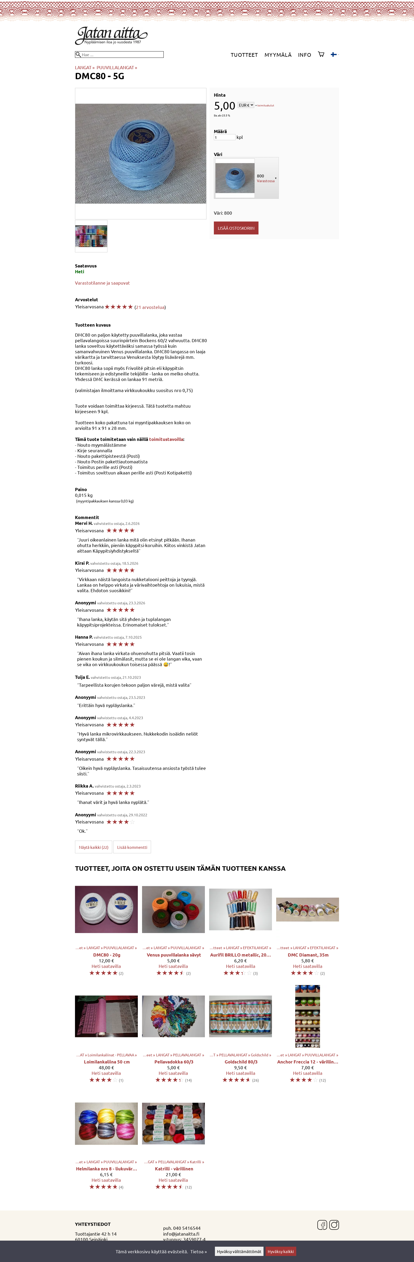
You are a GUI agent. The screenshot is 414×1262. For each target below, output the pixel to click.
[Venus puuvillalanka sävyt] (173, 929)
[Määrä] (225, 137)
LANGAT (85, 67)
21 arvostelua (150, 307)
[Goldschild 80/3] (240, 1036)
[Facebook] (322, 1225)
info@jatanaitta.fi (181, 1233)
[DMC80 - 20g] (106, 929)
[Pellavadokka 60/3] (173, 1036)
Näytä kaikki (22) (94, 847)
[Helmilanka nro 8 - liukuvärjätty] (106, 1143)
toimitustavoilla (166, 439)
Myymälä (278, 54)
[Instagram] (334, 1225)
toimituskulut (265, 105)
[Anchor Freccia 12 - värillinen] (307, 1036)
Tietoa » (198, 1251)
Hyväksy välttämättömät (239, 1251)
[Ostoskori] (321, 54)
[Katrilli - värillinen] (173, 1143)
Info (305, 54)
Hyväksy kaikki (281, 1251)
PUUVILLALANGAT (117, 67)
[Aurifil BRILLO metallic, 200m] (240, 929)
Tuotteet (244, 54)
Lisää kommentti (132, 847)
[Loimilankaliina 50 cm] (106, 1036)
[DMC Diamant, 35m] (307, 929)
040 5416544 (187, 1228)
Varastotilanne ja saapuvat (102, 282)
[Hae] (119, 54)
